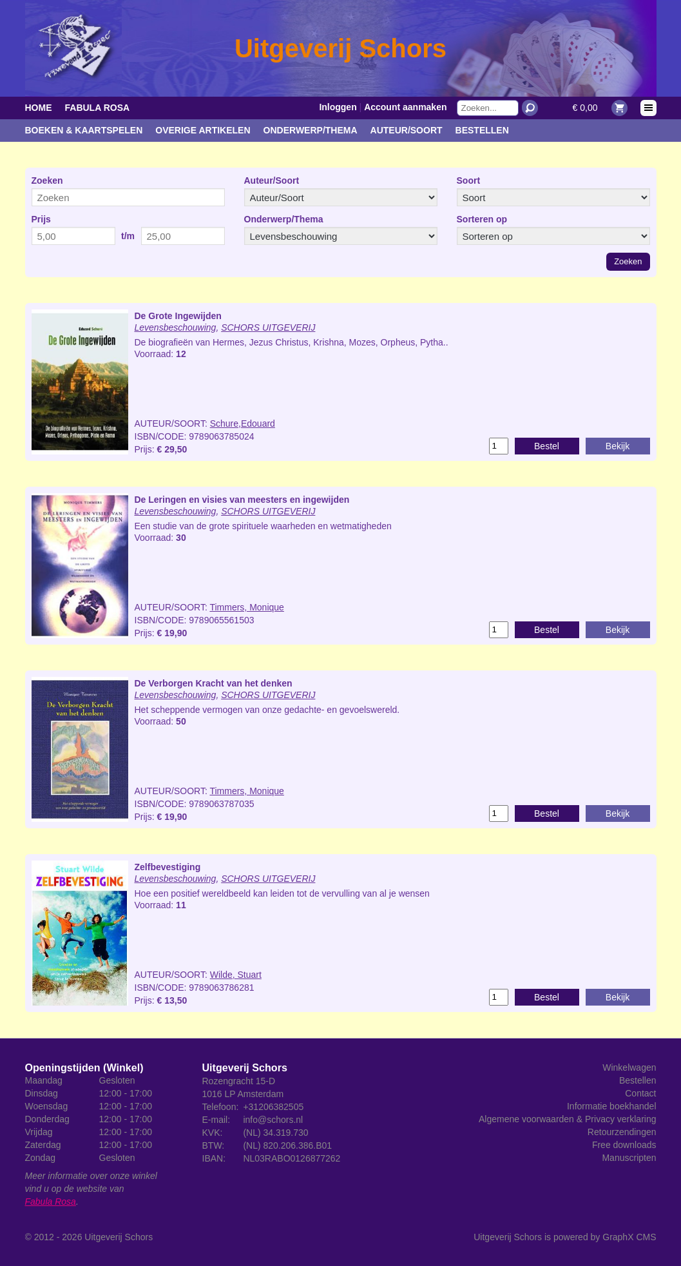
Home (38, 107)
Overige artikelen (202, 130)
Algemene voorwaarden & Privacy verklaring (567, 1119)
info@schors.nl (273, 1120)
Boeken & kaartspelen (84, 130)
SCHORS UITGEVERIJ (268, 327)
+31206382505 (273, 1107)
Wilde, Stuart (236, 974)
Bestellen (482, 130)
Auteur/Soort (406, 130)
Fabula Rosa (97, 107)
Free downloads (624, 1145)
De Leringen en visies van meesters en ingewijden (242, 499)
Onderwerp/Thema (311, 130)
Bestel (546, 446)
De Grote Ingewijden (178, 316)
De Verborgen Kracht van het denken (214, 683)
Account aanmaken (405, 107)
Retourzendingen (622, 1132)
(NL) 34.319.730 (275, 1132)
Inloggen (337, 107)
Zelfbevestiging (168, 867)
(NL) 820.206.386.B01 (287, 1145)
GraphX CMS (629, 1237)
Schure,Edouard (242, 423)
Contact (640, 1093)
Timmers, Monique (246, 607)
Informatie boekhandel (612, 1106)
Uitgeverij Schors (118, 1237)
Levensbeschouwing (175, 327)
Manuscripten (629, 1158)
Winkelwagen (629, 1067)
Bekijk (617, 446)
